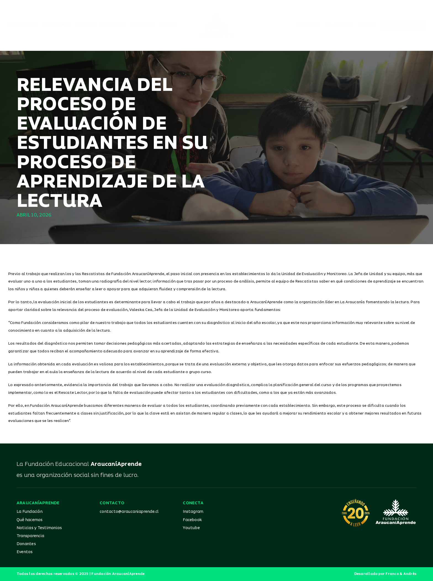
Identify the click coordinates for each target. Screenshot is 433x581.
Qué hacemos (30, 520)
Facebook (192, 520)
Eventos (25, 552)
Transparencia (30, 536)
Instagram (193, 511)
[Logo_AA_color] (216, 16)
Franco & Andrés (401, 574)
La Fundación (30, 511)
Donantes (26, 544)
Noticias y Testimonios (39, 528)
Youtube (191, 528)
